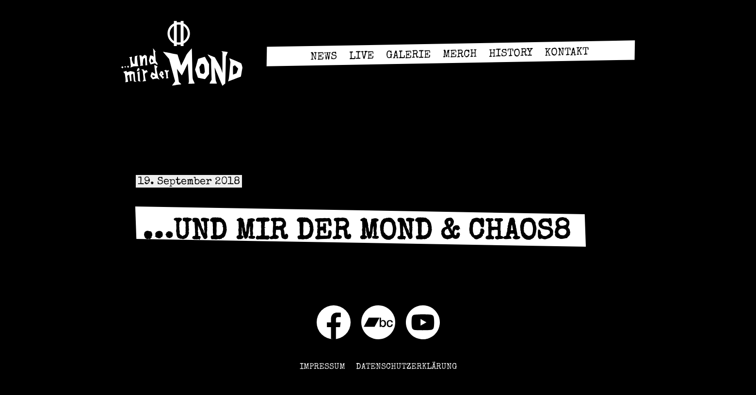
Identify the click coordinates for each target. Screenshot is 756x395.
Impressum (322, 367)
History (510, 54)
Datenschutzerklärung (406, 367)
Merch (460, 55)
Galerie (408, 56)
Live (361, 57)
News (323, 57)
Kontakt (567, 53)
